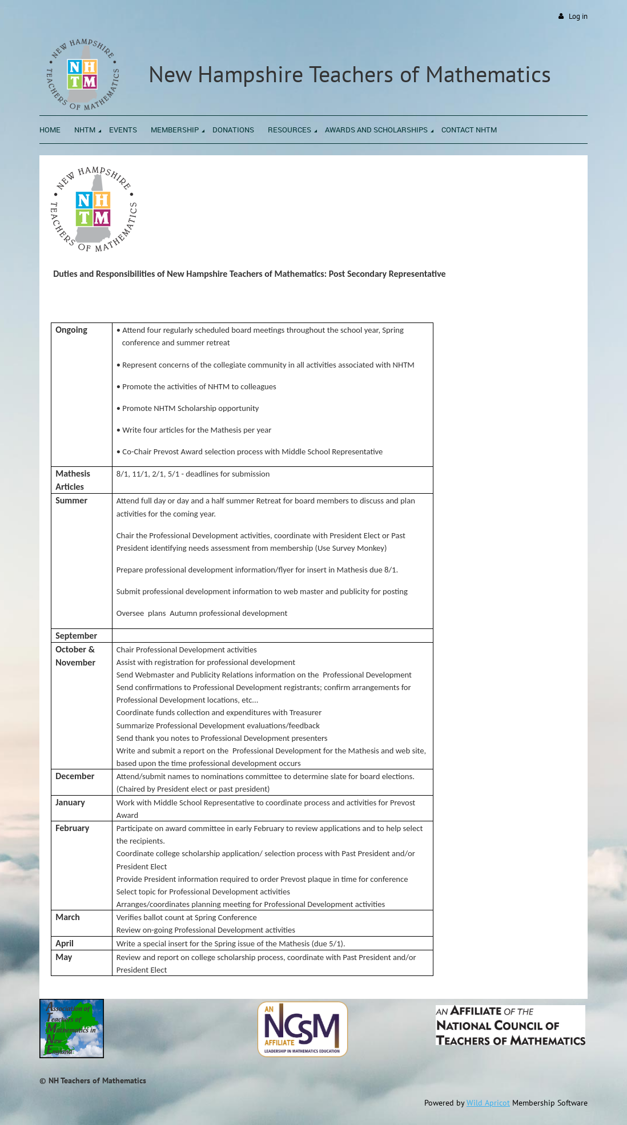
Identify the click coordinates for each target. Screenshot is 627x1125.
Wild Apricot (488, 1103)
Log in (578, 16)
